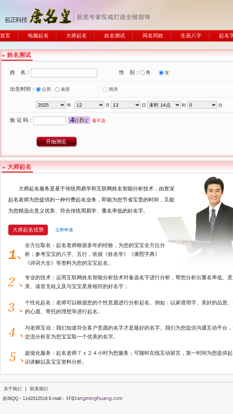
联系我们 (39, 388)
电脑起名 (38, 36)
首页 (5, 36)
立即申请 (64, 230)
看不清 (98, 120)
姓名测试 (114, 36)
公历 (46, 89)
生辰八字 (191, 36)
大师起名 (76, 36)
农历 (65, 89)
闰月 (113, 89)
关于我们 (13, 388)
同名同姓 (152, 36)
